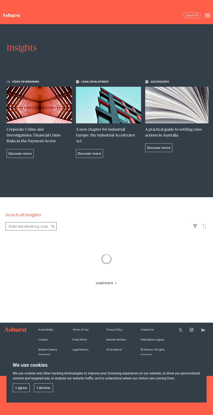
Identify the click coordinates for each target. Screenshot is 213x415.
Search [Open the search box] (192, 15)
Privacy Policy (114, 329)
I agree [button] (21, 387)
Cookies (43, 339)
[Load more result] (104, 283)
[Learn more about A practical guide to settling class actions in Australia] (177, 116)
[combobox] (31, 226)
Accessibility (45, 329)
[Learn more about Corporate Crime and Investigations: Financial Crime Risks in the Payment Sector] (39, 119)
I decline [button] (43, 387)
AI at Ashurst (114, 349)
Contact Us (147, 329)
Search (53, 226)
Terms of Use (80, 329)
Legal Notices (80, 349)
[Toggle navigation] (207, 15)
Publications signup (152, 339)
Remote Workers (116, 339)
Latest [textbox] (203, 228)
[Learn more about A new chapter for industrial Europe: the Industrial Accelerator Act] (108, 119)
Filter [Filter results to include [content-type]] (195, 228)
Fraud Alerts (79, 339)
